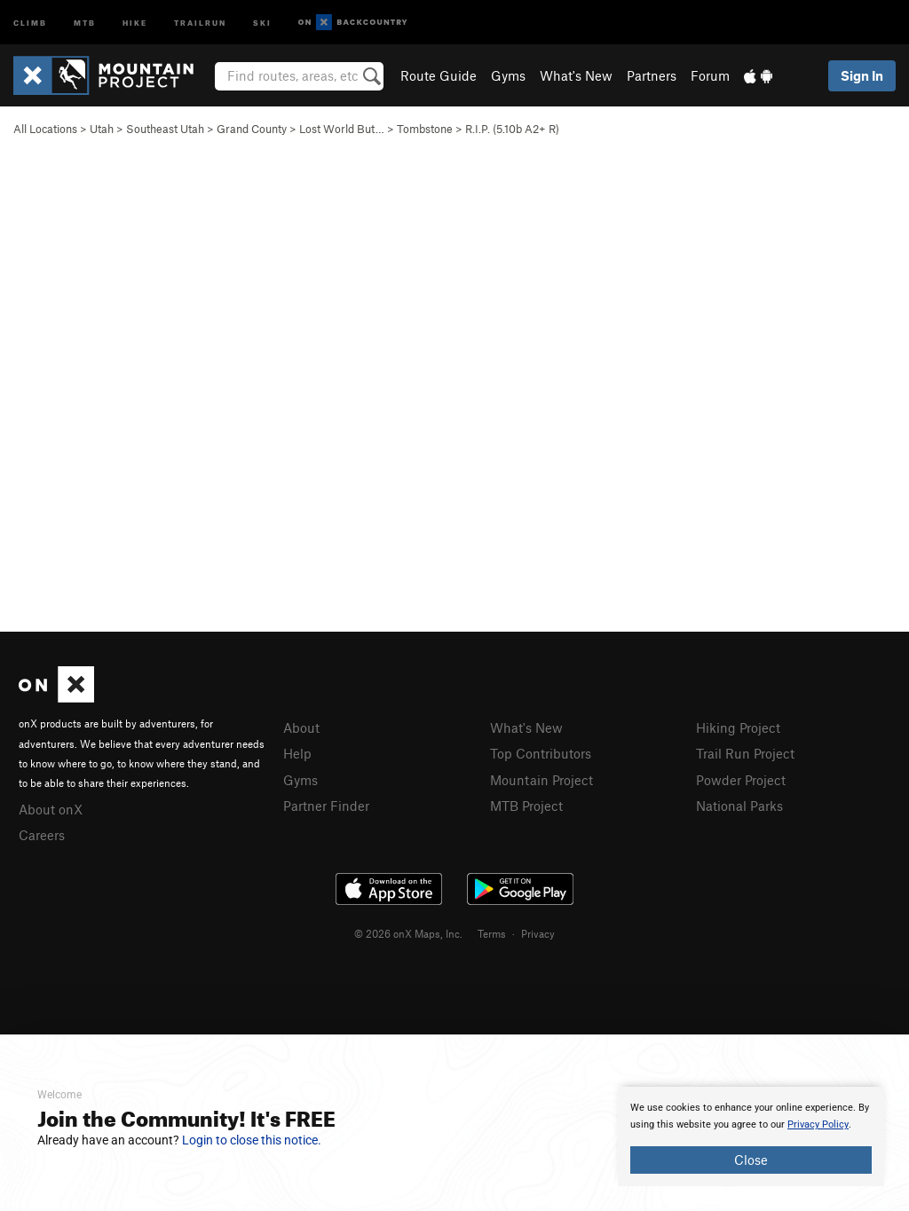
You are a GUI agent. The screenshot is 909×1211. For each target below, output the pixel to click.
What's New (576, 75)
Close (751, 1160)
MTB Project (526, 806)
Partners (651, 75)
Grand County (252, 129)
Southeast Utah (165, 129)
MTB (85, 22)
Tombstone (425, 129)
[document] (751, 1136)
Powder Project (741, 780)
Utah (102, 129)
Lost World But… (341, 129)
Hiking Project (738, 727)
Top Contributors (540, 753)
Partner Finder (326, 806)
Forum (710, 75)
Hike (135, 22)
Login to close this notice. (251, 1140)
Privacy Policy (818, 1124)
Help (297, 753)
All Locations (45, 129)
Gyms (508, 75)
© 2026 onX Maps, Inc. (408, 933)
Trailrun (200, 22)
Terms (492, 933)
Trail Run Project (745, 753)
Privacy (538, 933)
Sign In (862, 75)
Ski (262, 22)
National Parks (739, 806)
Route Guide (438, 75)
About (301, 727)
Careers (42, 835)
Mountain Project (541, 780)
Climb (30, 22)
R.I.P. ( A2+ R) (512, 129)
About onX (51, 809)
